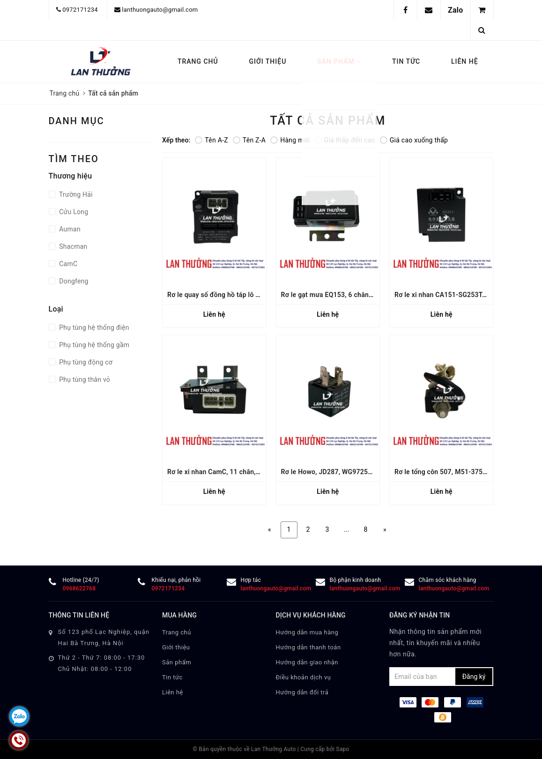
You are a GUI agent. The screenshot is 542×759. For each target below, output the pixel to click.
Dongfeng (73, 281)
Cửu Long (73, 212)
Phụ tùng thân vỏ (84, 379)
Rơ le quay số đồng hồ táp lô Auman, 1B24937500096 (249, 294)
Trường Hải (75, 194)
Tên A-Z (211, 140)
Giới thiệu (267, 61)
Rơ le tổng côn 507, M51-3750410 (446, 472)
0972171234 (80, 9)
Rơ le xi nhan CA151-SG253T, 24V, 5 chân (457, 294)
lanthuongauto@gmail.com (160, 9)
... (346, 529)
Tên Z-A (249, 140)
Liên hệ (464, 61)
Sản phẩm (339, 61)
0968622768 (79, 588)
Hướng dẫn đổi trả (302, 692)
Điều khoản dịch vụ (303, 677)
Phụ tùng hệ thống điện (93, 327)
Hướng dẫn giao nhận (307, 662)
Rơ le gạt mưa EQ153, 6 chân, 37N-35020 (344, 294)
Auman (69, 229)
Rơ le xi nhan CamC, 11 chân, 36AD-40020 (231, 472)
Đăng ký (474, 676)
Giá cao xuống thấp (414, 140)
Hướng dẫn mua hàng (307, 632)
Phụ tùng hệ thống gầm (94, 345)
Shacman (73, 246)
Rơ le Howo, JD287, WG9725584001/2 (339, 472)
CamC (68, 264)
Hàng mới (289, 140)
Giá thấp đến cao (344, 140)
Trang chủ (198, 61)
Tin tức (406, 61)
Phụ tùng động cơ (85, 362)
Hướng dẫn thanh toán (308, 647)
